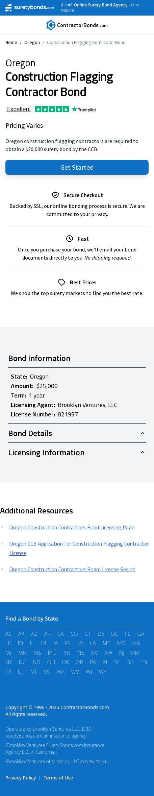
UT (21, 671)
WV (75, 671)
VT (34, 671)
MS (37, 652)
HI (8, 643)
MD (121, 643)
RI (105, 662)
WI (89, 671)
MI (8, 652)
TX (8, 671)
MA (136, 643)
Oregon (32, 42)
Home (11, 42)
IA (55, 643)
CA (60, 633)
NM (135, 652)
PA (93, 662)
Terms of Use (58, 777)
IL (32, 643)
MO (52, 652)
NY (8, 662)
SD (130, 662)
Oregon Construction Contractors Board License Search (72, 569)
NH (108, 652)
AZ (34, 633)
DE (101, 633)
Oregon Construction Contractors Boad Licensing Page (71, 527)
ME (106, 643)
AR (47, 633)
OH (51, 662)
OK (65, 662)
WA (61, 671)
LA (93, 643)
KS (68, 643)
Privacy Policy (20, 777)
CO (74, 633)
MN (22, 652)
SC (117, 662)
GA (140, 633)
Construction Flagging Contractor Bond (86, 42)
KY (80, 643)
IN (43, 643)
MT (67, 652)
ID (20, 643)
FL (127, 633)
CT (88, 633)
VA (47, 671)
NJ (121, 652)
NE (80, 652)
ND (37, 662)
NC (22, 662)
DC (114, 633)
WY (102, 671)
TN (143, 662)
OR (79, 662)
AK (21, 633)
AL (8, 633)
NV (94, 652)
